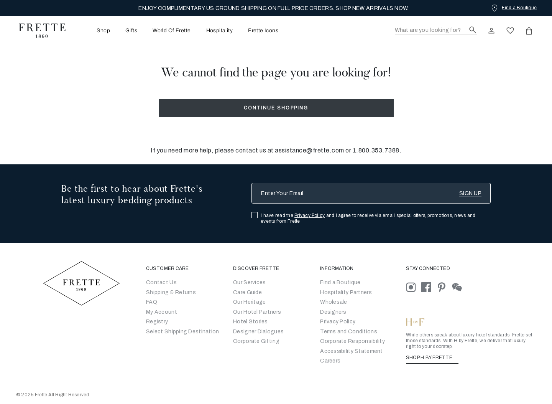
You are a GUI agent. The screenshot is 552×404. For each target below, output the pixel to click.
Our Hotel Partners (257, 312)
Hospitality (219, 30)
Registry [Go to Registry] (157, 322)
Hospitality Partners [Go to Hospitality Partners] (346, 292)
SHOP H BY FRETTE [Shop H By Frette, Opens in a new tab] (432, 357)
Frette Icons (263, 30)
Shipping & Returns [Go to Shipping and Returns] (171, 292)
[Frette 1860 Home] (38, 30)
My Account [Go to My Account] (161, 312)
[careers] (330, 361)
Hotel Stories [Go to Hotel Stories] (250, 322)
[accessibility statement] (351, 351)
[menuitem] (93, 30)
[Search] (436, 30)
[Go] (333, 312)
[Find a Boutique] (513, 7)
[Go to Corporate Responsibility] (352, 341)
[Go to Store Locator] (340, 282)
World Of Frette (172, 30)
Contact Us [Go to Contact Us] (161, 282)
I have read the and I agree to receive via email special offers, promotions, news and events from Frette (368, 218)
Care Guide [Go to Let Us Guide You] (247, 292)
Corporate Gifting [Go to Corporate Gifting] (256, 341)
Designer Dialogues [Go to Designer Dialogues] (258, 331)
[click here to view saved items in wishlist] (510, 30)
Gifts (131, 30)
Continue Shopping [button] (276, 108)
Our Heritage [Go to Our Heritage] (249, 302)
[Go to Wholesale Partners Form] (333, 302)
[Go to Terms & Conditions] (348, 331)
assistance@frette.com (309, 150)
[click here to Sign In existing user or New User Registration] (491, 30)
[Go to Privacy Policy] (337, 322)
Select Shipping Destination (182, 331)
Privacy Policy (309, 215)
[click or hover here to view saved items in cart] (529, 30)
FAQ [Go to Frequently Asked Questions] (151, 302)
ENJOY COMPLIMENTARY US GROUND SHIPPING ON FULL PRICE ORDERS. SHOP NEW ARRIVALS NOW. (273, 8)
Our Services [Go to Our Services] (249, 282)
